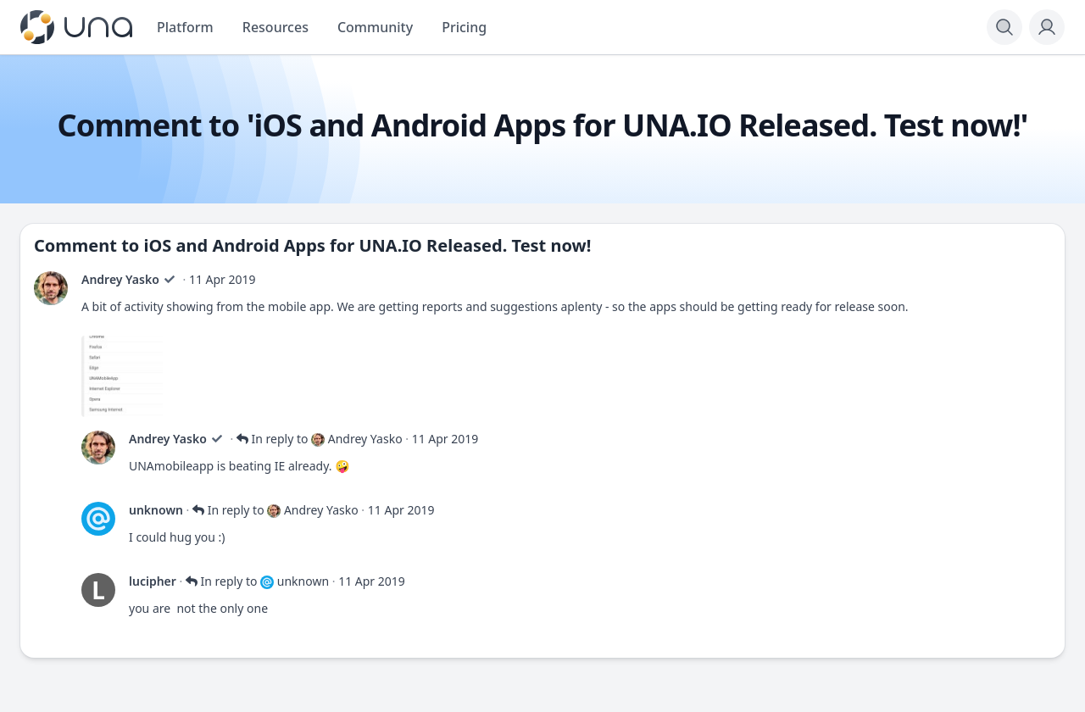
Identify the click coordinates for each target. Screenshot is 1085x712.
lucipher (152, 581)
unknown (156, 510)
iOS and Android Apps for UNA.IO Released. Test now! (368, 245)
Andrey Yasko (120, 279)
